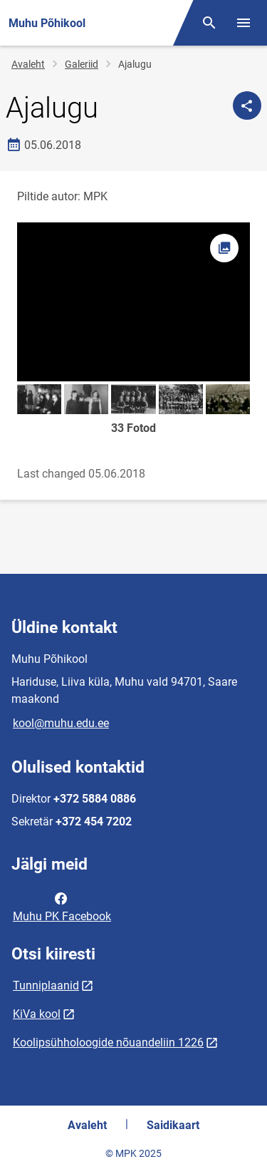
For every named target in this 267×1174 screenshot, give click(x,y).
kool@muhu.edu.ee (61, 723)
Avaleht (28, 64)
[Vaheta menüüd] (243, 22)
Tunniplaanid (46, 985)
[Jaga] (247, 105)
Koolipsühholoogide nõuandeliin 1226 (108, 1042)
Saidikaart (173, 1125)
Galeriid (81, 64)
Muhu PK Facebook (62, 906)
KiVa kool (37, 1014)
